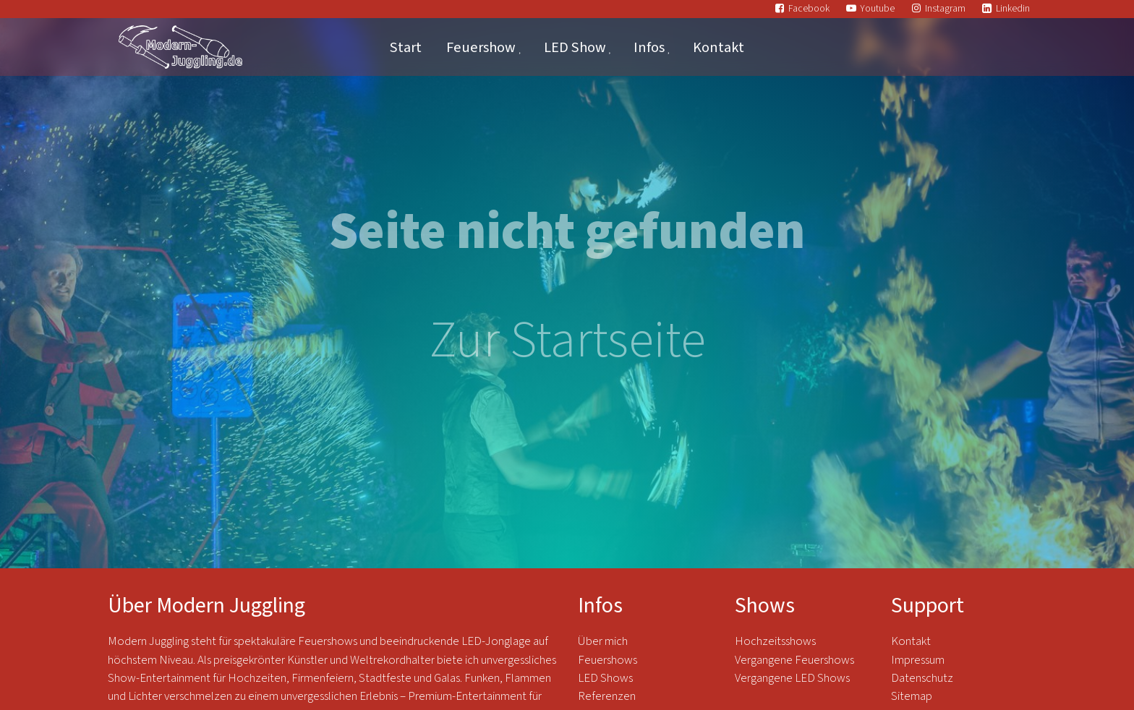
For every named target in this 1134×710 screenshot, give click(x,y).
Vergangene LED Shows (792, 678)
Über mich (603, 641)
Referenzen (607, 696)
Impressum (918, 660)
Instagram (945, 8)
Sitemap (911, 696)
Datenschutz (923, 678)
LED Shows (605, 678)
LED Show (575, 47)
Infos (649, 47)
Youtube (877, 8)
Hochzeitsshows (775, 641)
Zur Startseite (567, 340)
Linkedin (1013, 8)
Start (406, 47)
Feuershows (607, 660)
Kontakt (718, 47)
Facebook (809, 8)
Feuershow (481, 47)
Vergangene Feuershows (794, 660)
